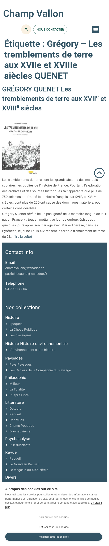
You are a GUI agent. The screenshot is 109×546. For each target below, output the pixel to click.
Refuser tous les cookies (54, 527)
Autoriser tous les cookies (54, 536)
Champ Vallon (33, 13)
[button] (95, 29)
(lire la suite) (22, 237)
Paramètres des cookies (53, 517)
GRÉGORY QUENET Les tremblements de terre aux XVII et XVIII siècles (54, 98)
